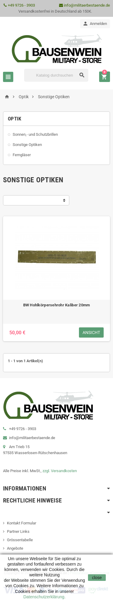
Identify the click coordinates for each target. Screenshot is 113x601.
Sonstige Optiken (27, 144)
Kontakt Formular (21, 523)
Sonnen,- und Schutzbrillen (35, 134)
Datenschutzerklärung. (44, 596)
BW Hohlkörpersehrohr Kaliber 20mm (56, 305)
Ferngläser (22, 155)
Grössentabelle (20, 540)
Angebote (15, 548)
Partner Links (18, 531)
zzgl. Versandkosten (59, 471)
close (97, 577)
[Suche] (56, 75)
